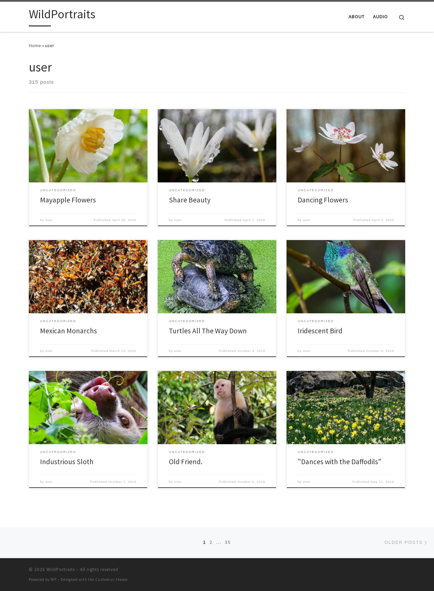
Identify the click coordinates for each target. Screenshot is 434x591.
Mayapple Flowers (68, 199)
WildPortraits (60, 569)
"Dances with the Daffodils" (339, 461)
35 (228, 542)
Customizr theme (111, 579)
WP (54, 579)
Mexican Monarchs (68, 330)
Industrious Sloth (67, 461)
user (49, 220)
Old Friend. (185, 461)
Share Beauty (190, 199)
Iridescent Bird (320, 330)
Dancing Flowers (323, 199)
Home (35, 45)
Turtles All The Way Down (208, 330)
